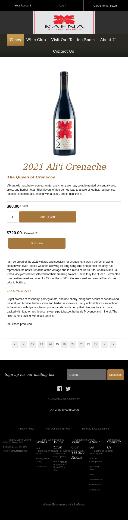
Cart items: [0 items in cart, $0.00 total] (105, 5)
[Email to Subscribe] (86, 374)
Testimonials (113, 439)
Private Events (96, 479)
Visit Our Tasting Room (73, 40)
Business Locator (103, 450)
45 (95, 344)
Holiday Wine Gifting (19, 439)
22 (32, 344)
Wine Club (36, 40)
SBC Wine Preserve (53, 439)
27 (72, 344)
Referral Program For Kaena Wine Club (60, 450)
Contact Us (63, 51)
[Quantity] (12, 217)
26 (64, 344)
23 (41, 344)
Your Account (23, 5)
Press (91, 474)
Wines (15, 40)
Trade (64, 461)
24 (50, 344)
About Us (109, 40)
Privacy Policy (26, 428)
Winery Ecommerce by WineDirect (64, 504)
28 (81, 344)
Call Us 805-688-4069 (64, 410)
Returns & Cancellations (95, 428)
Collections (41, 466)
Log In (63, 5)
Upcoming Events (85, 439)
